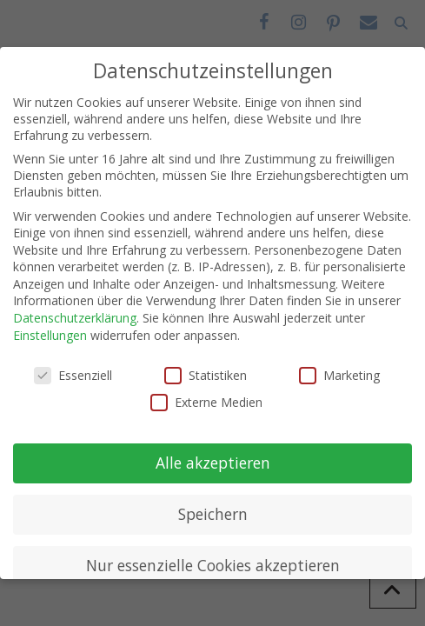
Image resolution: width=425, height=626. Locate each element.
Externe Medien (206, 402)
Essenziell (73, 375)
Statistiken (205, 375)
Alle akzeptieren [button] (213, 462)
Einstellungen (50, 335)
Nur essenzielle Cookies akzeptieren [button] (213, 565)
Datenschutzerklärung (74, 318)
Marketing (339, 375)
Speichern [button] (213, 513)
